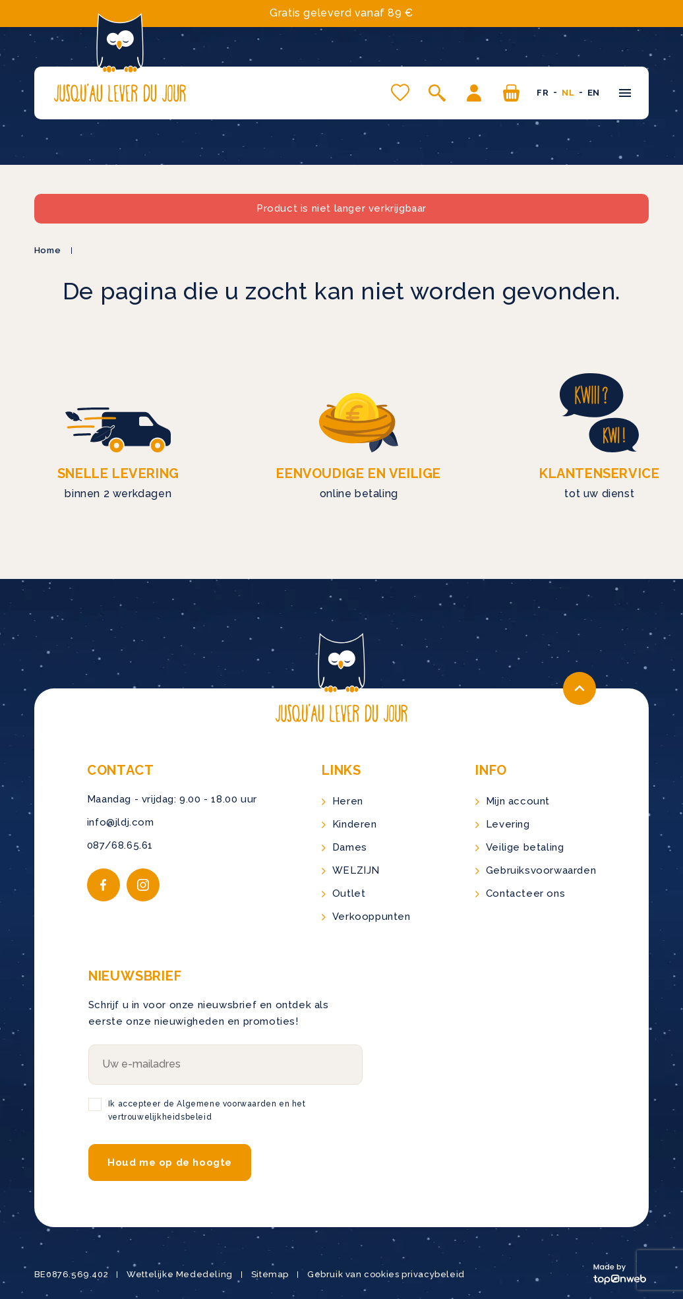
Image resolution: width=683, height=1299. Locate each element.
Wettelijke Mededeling (180, 1274)
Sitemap (270, 1274)
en (593, 93)
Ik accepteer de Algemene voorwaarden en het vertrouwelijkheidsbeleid (207, 1110)
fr (543, 93)
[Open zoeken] (437, 93)
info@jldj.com (120, 822)
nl (568, 93)
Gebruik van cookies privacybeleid (386, 1274)
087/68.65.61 (120, 845)
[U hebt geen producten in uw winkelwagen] (511, 93)
